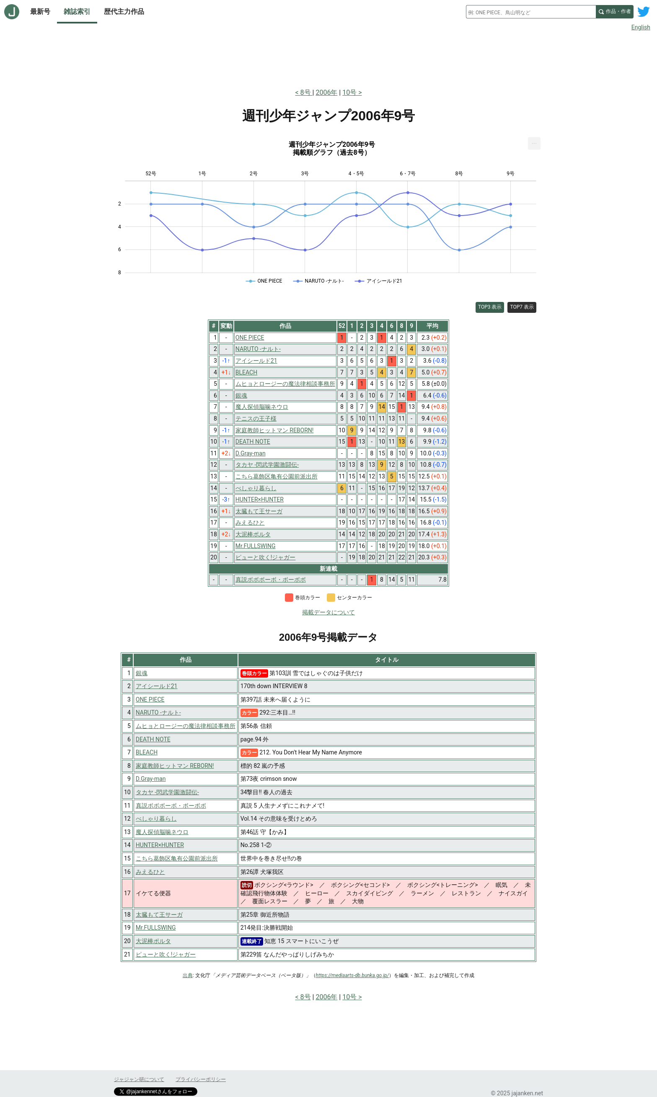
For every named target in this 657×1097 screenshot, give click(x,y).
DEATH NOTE (153, 739)
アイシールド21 (157, 686)
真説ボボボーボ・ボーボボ (171, 805)
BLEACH (147, 752)
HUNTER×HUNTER (160, 845)
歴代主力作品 (124, 12)
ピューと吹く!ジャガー (166, 954)
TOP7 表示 (522, 307)
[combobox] (531, 11)
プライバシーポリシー (201, 1079)
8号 (306, 92)
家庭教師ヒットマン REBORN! (175, 765)
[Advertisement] (328, 58)
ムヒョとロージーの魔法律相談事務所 (185, 726)
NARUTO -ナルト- (158, 712)
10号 (349, 92)
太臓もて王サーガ (159, 914)
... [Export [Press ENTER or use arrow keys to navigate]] (534, 142)
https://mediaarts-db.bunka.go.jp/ (352, 975)
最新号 (40, 12)
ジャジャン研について (139, 1079)
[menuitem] (534, 143)
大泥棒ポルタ (153, 941)
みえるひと (150, 871)
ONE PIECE (150, 699)
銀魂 (141, 673)
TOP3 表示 (490, 307)
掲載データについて (328, 612)
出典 (188, 975)
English (640, 27)
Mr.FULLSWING (156, 927)
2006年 (326, 92)
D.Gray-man (151, 778)
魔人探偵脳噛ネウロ (162, 832)
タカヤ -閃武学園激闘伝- (167, 792)
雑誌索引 (77, 12)
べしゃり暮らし (156, 818)
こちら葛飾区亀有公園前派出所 (177, 858)
